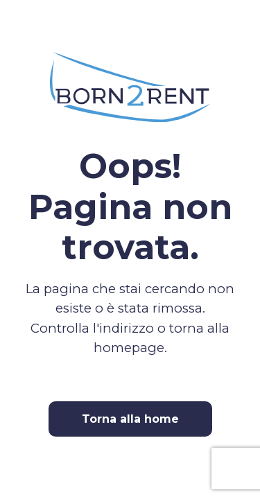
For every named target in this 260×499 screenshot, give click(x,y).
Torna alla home (130, 419)
